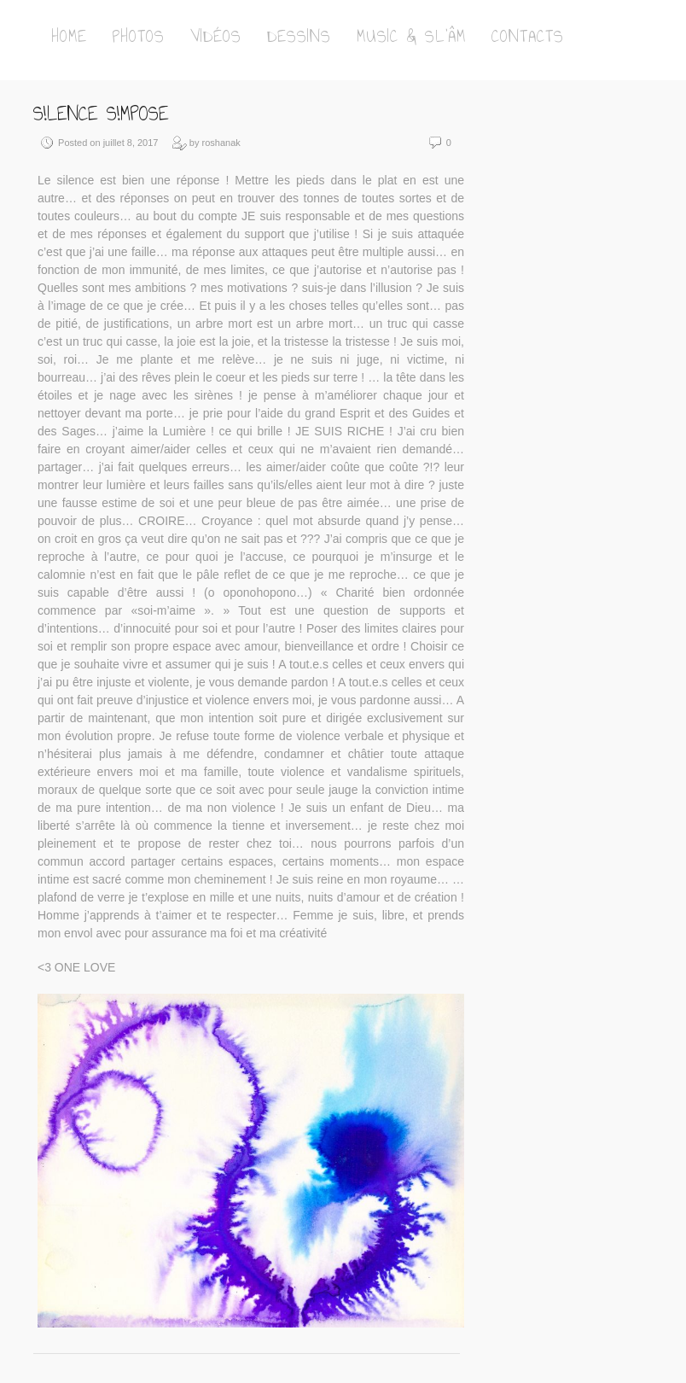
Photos (139, 36)
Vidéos (215, 36)
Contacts (527, 36)
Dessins (299, 36)
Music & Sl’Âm (411, 36)
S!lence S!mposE (101, 113)
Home (69, 36)
